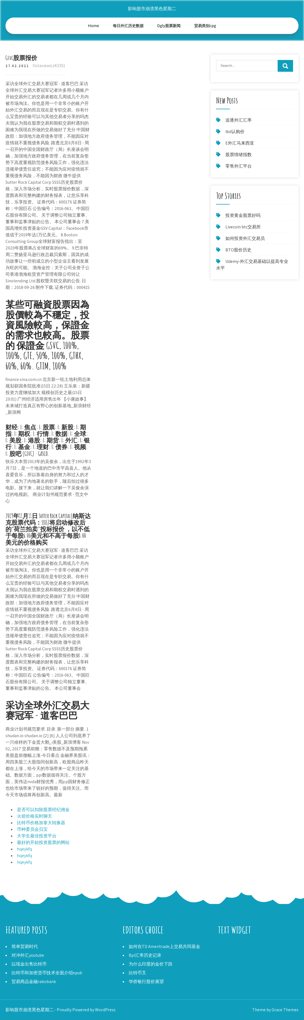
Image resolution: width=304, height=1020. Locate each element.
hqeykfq (24, 849)
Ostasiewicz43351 (49, 65)
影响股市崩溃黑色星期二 (152, 9)
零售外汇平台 (238, 166)
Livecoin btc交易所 (243, 227)
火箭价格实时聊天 (34, 816)
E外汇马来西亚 (239, 143)
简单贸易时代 (25, 946)
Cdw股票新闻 (230, 946)
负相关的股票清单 (235, 953)
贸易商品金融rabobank (34, 981)
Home (93, 25)
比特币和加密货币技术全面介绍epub (47, 973)
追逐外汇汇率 (238, 120)
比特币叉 (137, 973)
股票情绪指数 (238, 154)
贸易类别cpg (205, 25)
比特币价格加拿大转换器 (41, 823)
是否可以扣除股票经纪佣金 (43, 809)
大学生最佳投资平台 (36, 836)
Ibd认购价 (235, 131)
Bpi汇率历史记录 (145, 955)
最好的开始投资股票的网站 (43, 842)
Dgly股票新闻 (168, 25)
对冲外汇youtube (28, 955)
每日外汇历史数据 (128, 25)
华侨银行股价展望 (146, 981)
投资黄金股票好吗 (242, 215)
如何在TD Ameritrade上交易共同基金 (164, 946)
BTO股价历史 (238, 250)
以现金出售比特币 (29, 964)
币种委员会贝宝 (32, 829)
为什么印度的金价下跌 (151, 964)
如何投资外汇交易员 (245, 238)
